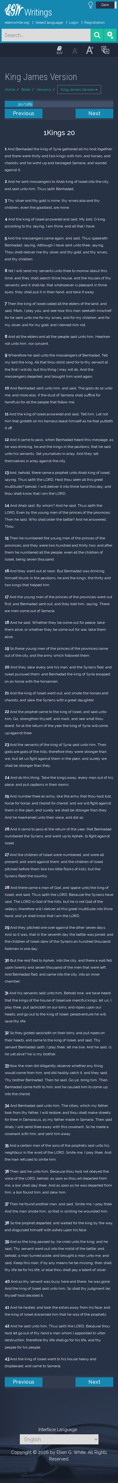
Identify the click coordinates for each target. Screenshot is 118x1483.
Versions (44, 89)
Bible (25, 89)
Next (94, 113)
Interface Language (57, 1429)
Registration (94, 22)
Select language (49, 22)
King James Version (79, 89)
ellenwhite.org (17, 22)
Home (10, 89)
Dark (105, 5)
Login (73, 22)
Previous (24, 113)
